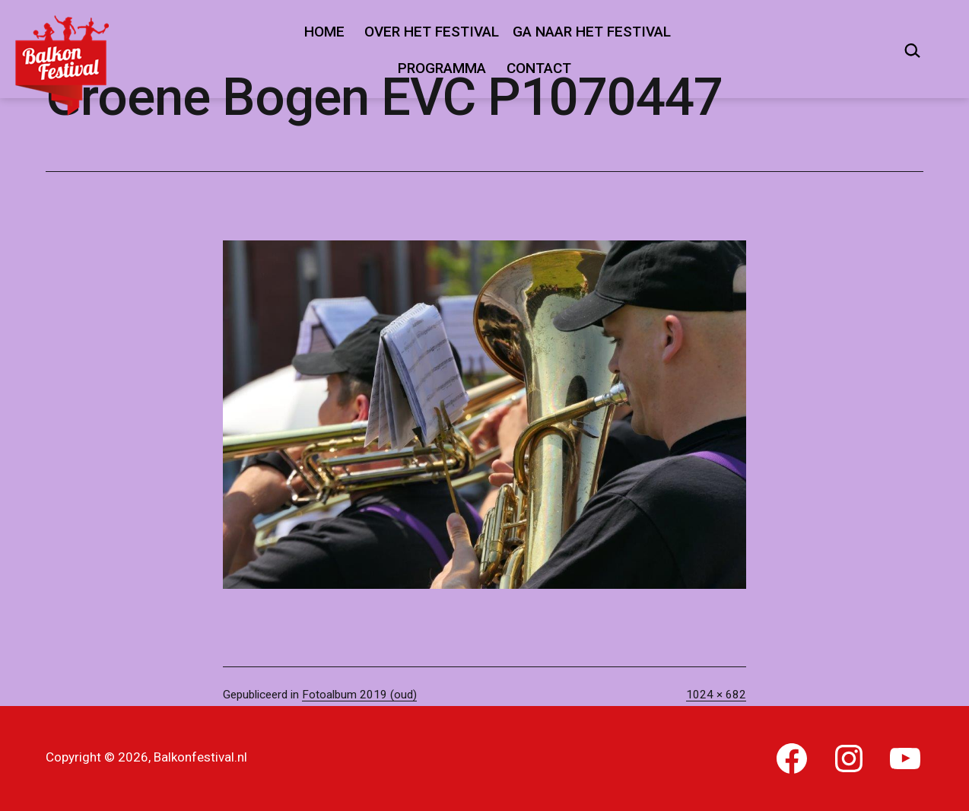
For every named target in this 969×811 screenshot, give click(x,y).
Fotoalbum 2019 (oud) (359, 694)
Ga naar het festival (592, 31)
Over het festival (431, 31)
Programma (442, 68)
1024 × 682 (716, 694)
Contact (539, 68)
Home (324, 31)
